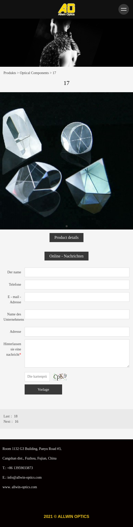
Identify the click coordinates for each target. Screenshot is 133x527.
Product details (66, 237)
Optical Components (34, 73)
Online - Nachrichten (67, 256)
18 (16, 416)
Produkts (10, 73)
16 (16, 421)
